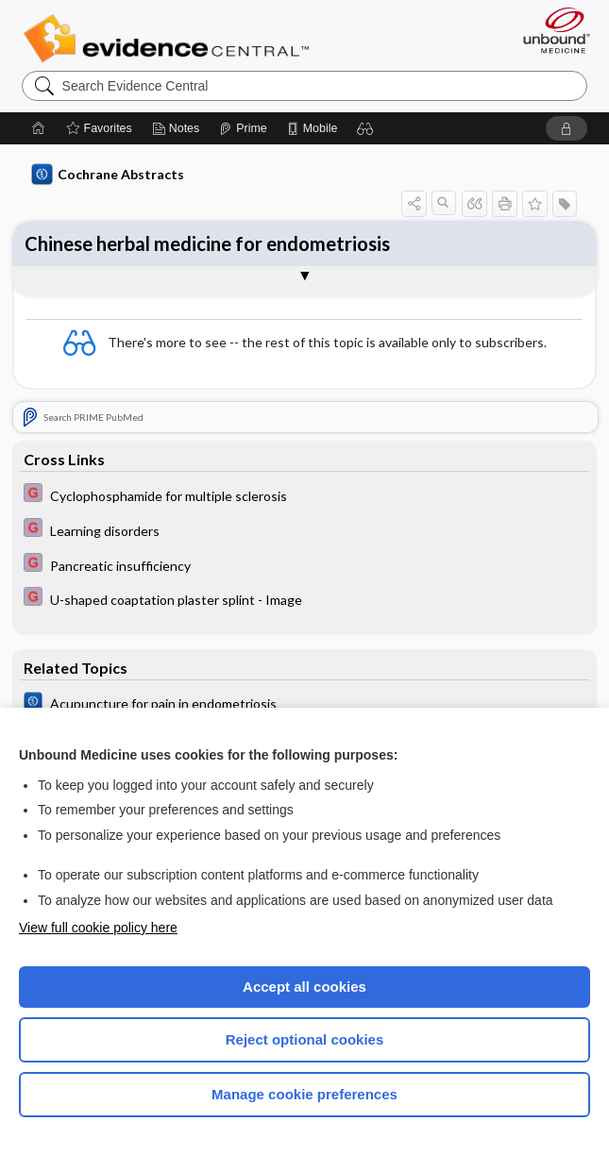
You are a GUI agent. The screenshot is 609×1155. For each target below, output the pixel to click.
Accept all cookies (304, 987)
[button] (365, 128)
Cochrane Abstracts (107, 174)
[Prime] (242, 128)
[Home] (38, 128)
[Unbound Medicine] (550, 30)
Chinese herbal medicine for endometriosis (207, 243)
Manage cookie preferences (304, 1094)
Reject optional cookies (305, 1039)
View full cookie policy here (98, 927)
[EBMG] (304, 494)
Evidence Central (170, 38)
